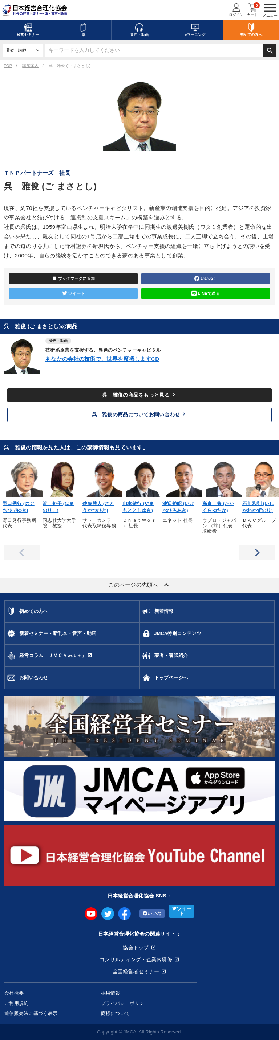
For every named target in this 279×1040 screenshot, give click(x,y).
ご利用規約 (16, 1003)
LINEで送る (205, 293)
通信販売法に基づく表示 (30, 1013)
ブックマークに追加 (73, 278)
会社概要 (14, 993)
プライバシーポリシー (125, 1003)
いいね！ (205, 278)
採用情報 (110, 993)
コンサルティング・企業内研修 (136, 959)
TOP (8, 65)
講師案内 (30, 65)
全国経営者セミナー (136, 971)
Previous (22, 552)
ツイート (73, 293)
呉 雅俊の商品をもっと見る (139, 394)
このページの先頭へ (139, 585)
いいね (152, 913)
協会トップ (136, 947)
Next (257, 552)
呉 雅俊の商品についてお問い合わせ (139, 414)
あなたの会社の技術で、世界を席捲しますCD (102, 359)
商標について (115, 1013)
